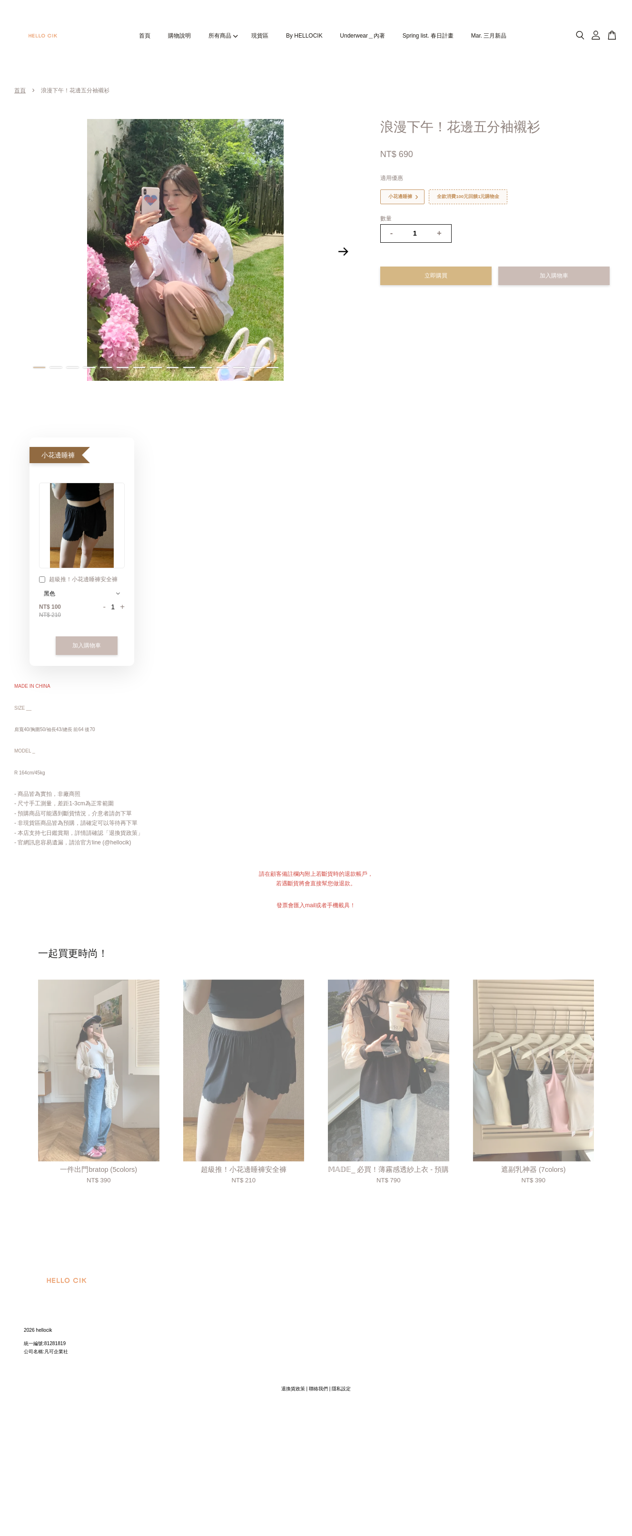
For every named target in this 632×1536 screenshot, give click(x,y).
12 (222, 367)
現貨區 (259, 35)
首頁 (144, 35)
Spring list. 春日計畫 (428, 35)
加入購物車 (86, 645)
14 (256, 367)
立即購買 (436, 275)
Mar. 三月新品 (489, 35)
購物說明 (179, 35)
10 (189, 367)
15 (272, 367)
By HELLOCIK (304, 35)
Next (344, 252)
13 (239, 367)
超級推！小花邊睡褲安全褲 (78, 580)
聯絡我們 (318, 1388)
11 (206, 367)
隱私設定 (341, 1388)
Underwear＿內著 (362, 35)
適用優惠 (391, 178)
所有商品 (223, 35)
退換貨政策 (293, 1388)
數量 (386, 218)
